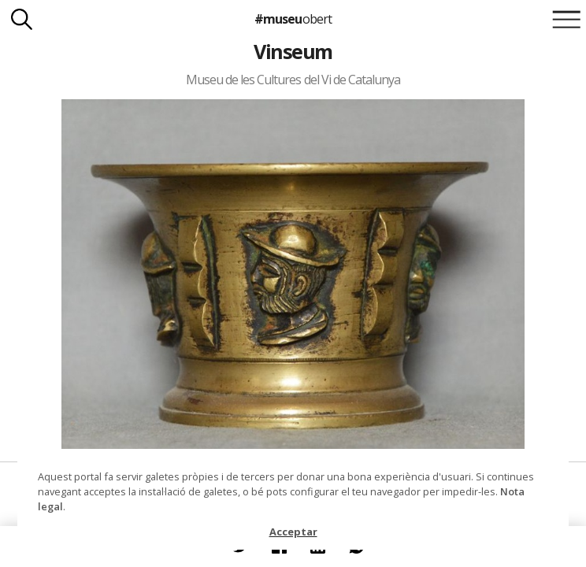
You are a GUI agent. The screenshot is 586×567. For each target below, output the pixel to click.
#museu (292, 19)
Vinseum (293, 51)
